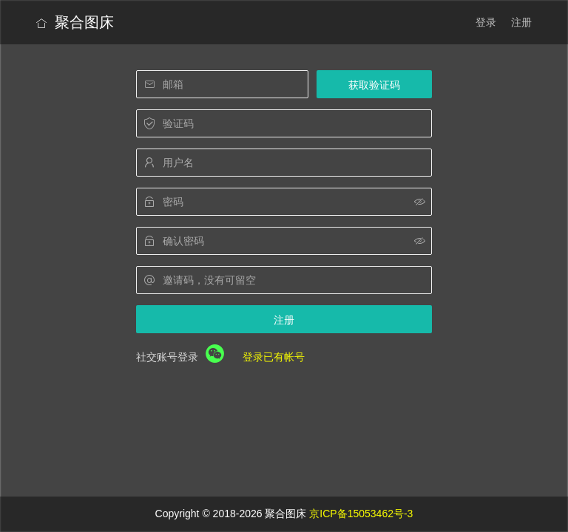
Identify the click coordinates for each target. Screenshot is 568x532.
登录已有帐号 (274, 357)
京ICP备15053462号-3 (361, 513)
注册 (521, 22)
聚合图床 (75, 22)
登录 (486, 22)
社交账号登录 (167, 357)
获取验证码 (374, 85)
